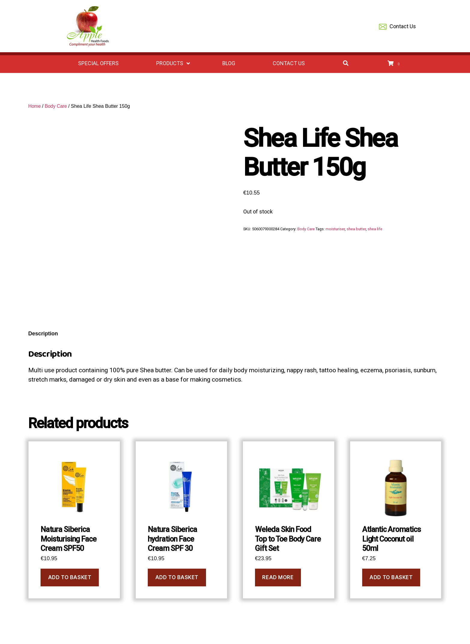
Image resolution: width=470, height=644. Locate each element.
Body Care (56, 106)
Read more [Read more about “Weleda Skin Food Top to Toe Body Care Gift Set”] (277, 577)
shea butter (356, 229)
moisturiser (335, 229)
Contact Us (397, 27)
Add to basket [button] (69, 577)
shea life (375, 229)
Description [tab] (43, 334)
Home (34, 106)
